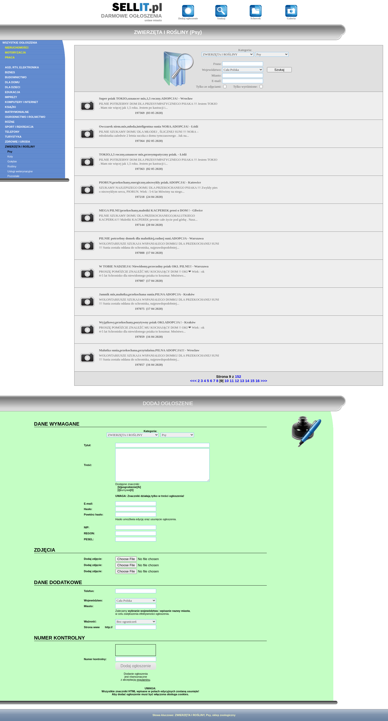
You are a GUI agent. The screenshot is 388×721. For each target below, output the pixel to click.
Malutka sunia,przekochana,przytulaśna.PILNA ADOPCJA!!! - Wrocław (149, 350)
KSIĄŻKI (10, 106)
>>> (264, 381)
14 (247, 381)
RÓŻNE (10, 121)
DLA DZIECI (12, 87)
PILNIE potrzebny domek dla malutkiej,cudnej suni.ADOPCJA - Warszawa (151, 238)
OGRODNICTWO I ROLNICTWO (25, 116)
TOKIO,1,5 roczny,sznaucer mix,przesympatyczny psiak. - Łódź (143, 154)
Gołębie (12, 161)
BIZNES (10, 72)
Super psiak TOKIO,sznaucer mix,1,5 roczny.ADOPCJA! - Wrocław (146, 98)
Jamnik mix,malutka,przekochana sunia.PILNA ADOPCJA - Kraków (146, 294)
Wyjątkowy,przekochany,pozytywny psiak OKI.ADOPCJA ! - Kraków (147, 322)
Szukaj (221, 17)
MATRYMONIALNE (17, 111)
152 (238, 376)
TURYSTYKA (13, 136)
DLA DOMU (12, 82)
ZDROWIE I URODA (17, 141)
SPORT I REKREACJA (19, 126)
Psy (9, 151)
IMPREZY (11, 97)
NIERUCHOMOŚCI (16, 47)
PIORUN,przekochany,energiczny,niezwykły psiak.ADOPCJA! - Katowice (150, 182)
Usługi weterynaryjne (20, 171)
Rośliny (11, 166)
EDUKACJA (12, 92)
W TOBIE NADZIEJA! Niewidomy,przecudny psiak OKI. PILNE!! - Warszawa (154, 266)
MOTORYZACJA (15, 52)
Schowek (256, 17)
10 (226, 381)
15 (252, 381)
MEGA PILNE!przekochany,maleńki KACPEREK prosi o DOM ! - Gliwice (151, 210)
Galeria (291, 17)
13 (242, 381)
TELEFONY (12, 131)
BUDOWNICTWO (15, 77)
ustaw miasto (153, 20)
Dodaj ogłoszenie (188, 17)
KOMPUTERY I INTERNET (21, 102)
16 (257, 381)
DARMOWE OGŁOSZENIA (131, 16)
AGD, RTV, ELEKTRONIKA (22, 67)
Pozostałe (13, 176)
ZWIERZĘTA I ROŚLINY (20, 146)
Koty (10, 156)
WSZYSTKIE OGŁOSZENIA (19, 42)
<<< (193, 381)
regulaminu (143, 679)
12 (237, 381)
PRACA (10, 57)
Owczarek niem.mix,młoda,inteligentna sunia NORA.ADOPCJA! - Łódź (148, 126)
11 (232, 381)
